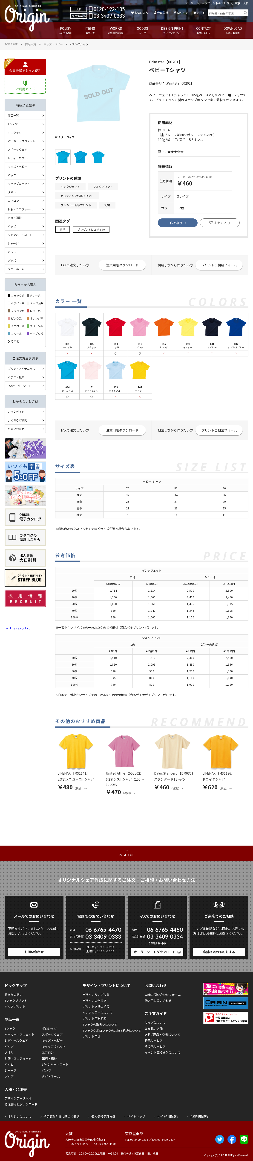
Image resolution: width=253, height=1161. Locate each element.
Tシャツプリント (16, 1000)
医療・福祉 (15, 218)
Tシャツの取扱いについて (100, 1024)
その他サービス (155, 1046)
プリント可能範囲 (94, 1018)
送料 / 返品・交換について (162, 1034)
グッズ (12, 260)
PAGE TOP (126, 854)
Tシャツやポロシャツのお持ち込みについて (112, 1030)
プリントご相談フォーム (219, 265)
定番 (62, 229)
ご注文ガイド (16, 412)
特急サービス (154, 1040)
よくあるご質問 (17, 420)
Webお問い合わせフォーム (163, 994)
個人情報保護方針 (103, 1116)
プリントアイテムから (21, 368)
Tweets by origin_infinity (18, 628)
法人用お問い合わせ (158, 1000)
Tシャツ (13, 124)
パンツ (12, 252)
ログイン (182, 13)
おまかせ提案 (16, 377)
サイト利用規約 (167, 1116)
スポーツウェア (17, 149)
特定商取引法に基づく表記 (61, 1116)
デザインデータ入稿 (18, 1098)
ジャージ (13, 243)
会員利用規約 (199, 1116)
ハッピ (12, 226)
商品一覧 (30, 44)
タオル (12, 192)
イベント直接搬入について (163, 1052)
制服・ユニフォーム (20, 209)
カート (201, 13)
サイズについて (155, 1022)
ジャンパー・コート (20, 235)
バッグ (12, 175)
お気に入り (141, 13)
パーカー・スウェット (21, 141)
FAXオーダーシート (20, 386)
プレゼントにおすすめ (91, 229)
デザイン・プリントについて (106, 985)
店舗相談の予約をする (219, 951)
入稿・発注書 (16, 1089)
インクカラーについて (97, 1012)
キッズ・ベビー (53, 44)
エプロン (13, 201)
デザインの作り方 (94, 1000)
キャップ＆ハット (19, 183)
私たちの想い (14, 994)
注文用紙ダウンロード (122, 265)
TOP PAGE (11, 44)
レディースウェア (18, 158)
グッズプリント (15, 1006)
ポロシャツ (15, 132)
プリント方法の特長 (96, 1006)
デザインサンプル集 (96, 994)
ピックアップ (16, 985)
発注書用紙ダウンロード (21, 1104)
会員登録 (162, 13)
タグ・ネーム (16, 269)
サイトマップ (136, 1116)
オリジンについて (20, 1116)
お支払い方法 (154, 1028)
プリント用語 (92, 1036)
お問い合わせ (16, 429)
